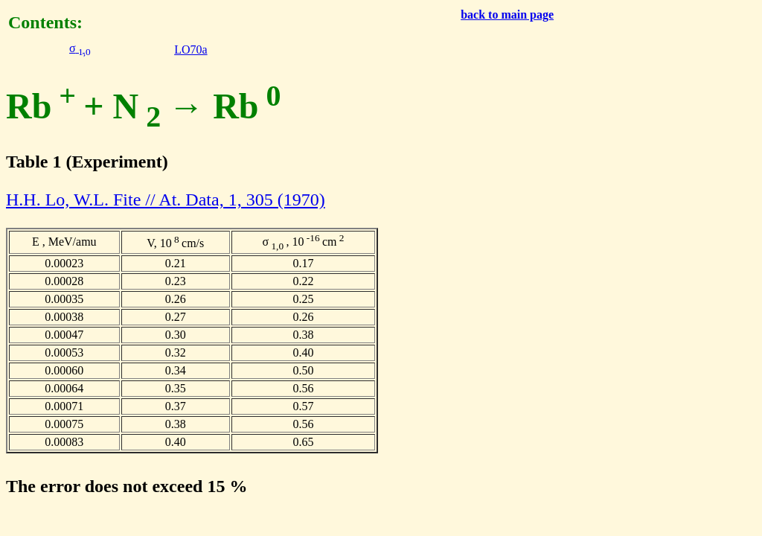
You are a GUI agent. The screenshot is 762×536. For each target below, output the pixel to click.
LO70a (190, 49)
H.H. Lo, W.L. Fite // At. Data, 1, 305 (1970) (165, 199)
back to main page (507, 14)
